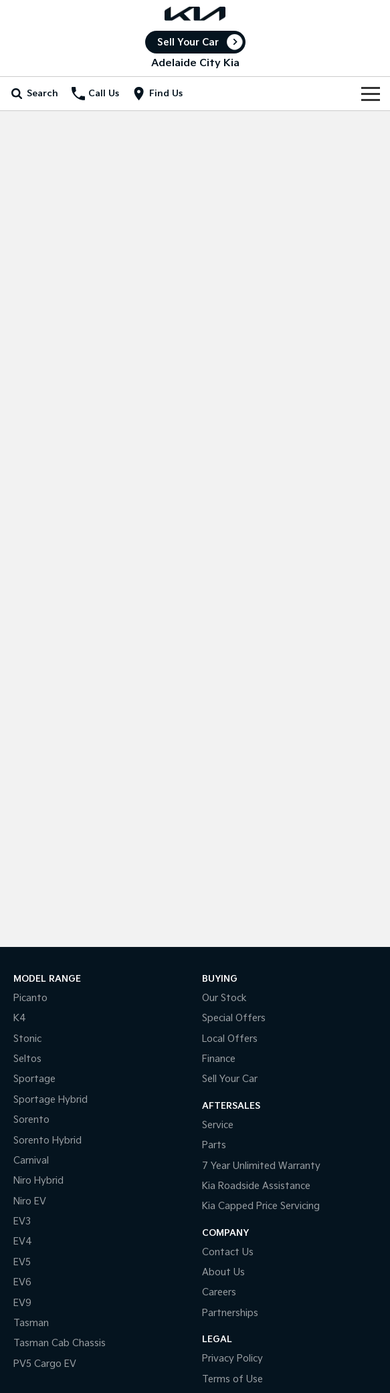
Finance (218, 1059)
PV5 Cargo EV (44, 1364)
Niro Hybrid (38, 1180)
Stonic (27, 1039)
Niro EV (29, 1201)
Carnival (31, 1160)
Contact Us (228, 1252)
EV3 (22, 1221)
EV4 (22, 1241)
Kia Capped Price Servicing (261, 1206)
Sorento (31, 1120)
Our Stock (224, 998)
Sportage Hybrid (50, 1099)
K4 (19, 1018)
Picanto (30, 998)
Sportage (34, 1079)
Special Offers (234, 1018)
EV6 (22, 1282)
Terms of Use (232, 1379)
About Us (223, 1272)
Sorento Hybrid (47, 1140)
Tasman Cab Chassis (59, 1343)
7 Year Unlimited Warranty (261, 1166)
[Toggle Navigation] (370, 93)
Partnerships (230, 1313)
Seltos (27, 1059)
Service (217, 1125)
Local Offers (230, 1039)
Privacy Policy (232, 1358)
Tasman (31, 1323)
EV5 (22, 1262)
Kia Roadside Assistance (256, 1186)
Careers (219, 1292)
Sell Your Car (188, 42)
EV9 (22, 1303)
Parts (214, 1145)
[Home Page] (195, 13)
